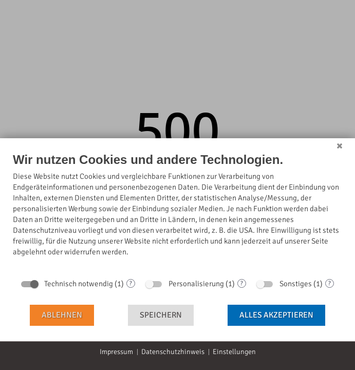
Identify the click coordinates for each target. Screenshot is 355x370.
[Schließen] (339, 146)
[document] (177, 212)
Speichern (161, 315)
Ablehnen (62, 315)
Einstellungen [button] (234, 351)
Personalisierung (196, 283)
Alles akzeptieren (276, 315)
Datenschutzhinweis (172, 351)
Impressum (116, 351)
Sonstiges (295, 283)
